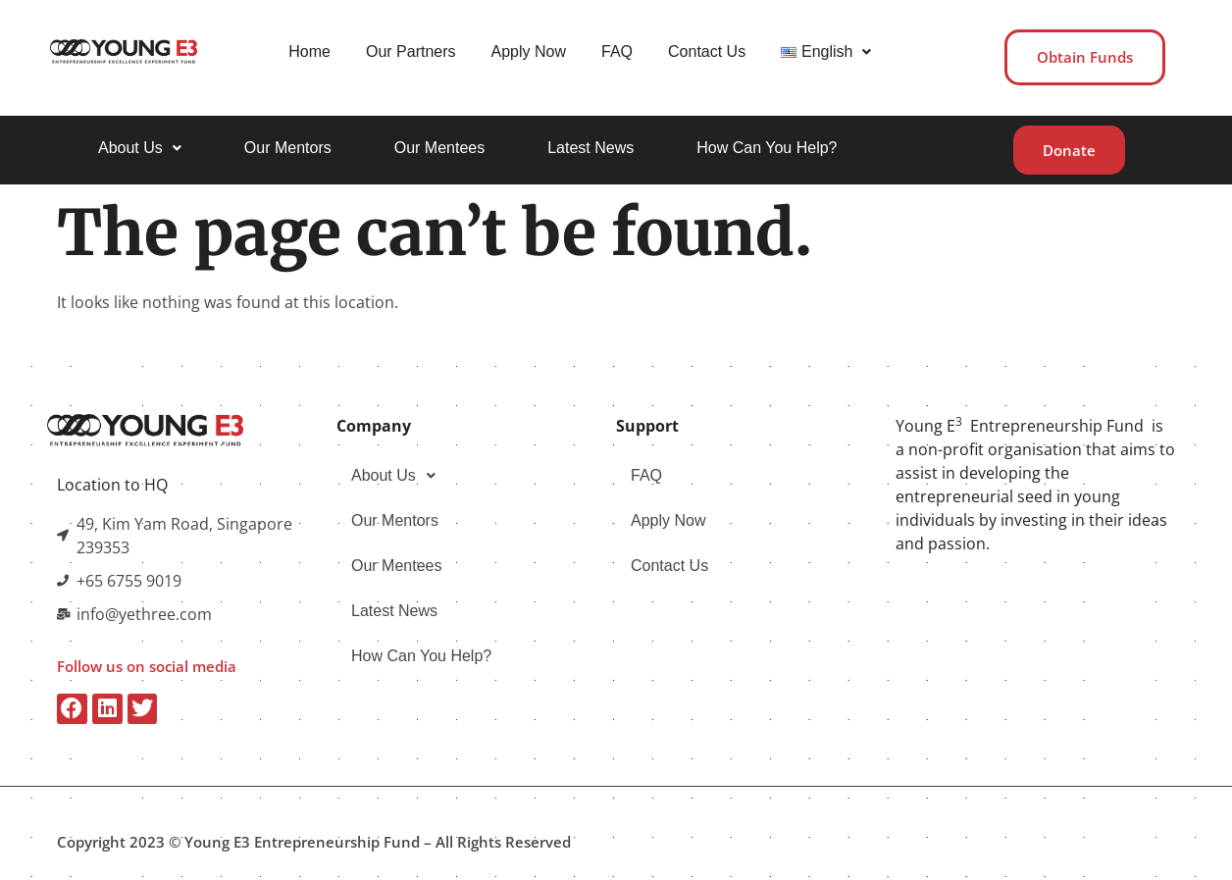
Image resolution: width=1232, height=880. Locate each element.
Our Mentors (288, 146)
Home (307, 51)
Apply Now (525, 51)
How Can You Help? (766, 146)
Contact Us (705, 51)
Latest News (590, 146)
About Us (139, 146)
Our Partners (409, 51)
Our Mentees (439, 146)
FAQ (615, 51)
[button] (824, 52)
